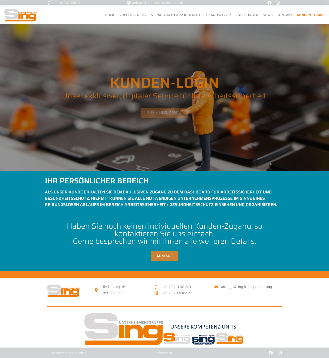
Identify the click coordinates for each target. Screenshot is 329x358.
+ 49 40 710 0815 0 (66, 2)
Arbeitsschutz (133, 15)
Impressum (164, 352)
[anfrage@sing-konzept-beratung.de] (129, 3)
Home (110, 15)
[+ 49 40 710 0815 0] (49, 3)
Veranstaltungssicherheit (176, 15)
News (268, 15)
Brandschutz (218, 15)
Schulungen (246, 15)
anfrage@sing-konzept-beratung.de (158, 2)
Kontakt (285, 15)
